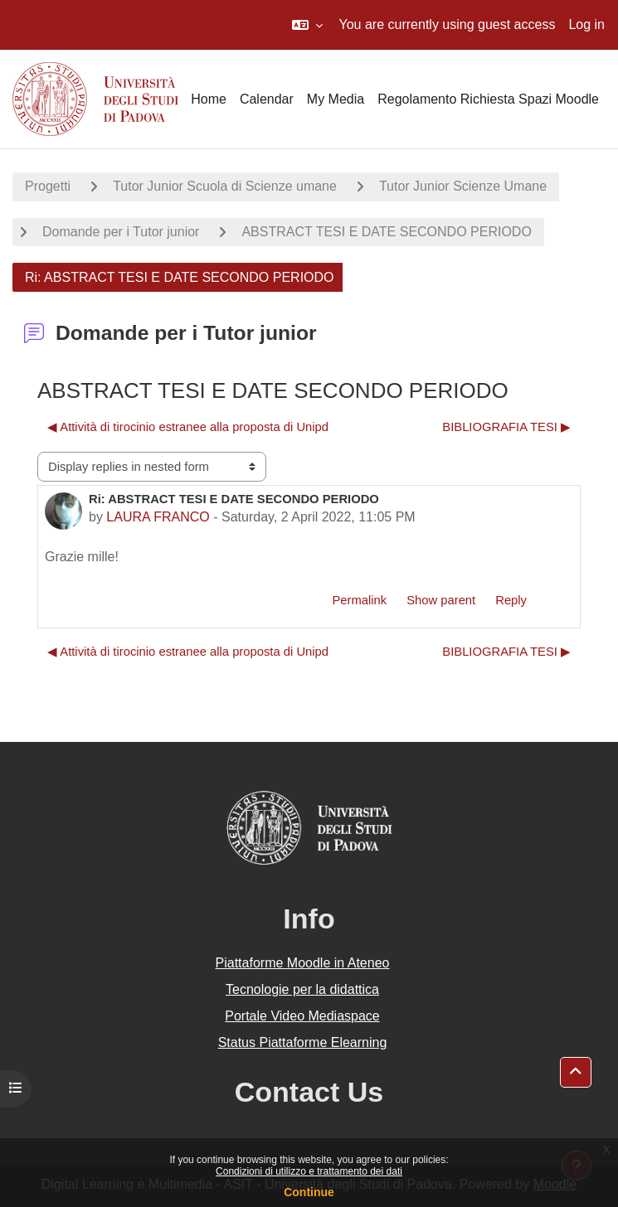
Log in (586, 24)
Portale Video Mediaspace (302, 1016)
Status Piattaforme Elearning (302, 1042)
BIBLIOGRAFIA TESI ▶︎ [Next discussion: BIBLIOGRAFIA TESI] (506, 427)
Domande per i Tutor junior (120, 232)
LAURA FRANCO (157, 517)
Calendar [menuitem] (267, 99)
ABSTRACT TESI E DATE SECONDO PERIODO (386, 232)
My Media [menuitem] (335, 99)
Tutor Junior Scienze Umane (463, 186)
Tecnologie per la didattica (302, 989)
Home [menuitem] (208, 99)
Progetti (48, 186)
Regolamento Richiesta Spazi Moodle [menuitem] (488, 99)
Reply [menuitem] (511, 600)
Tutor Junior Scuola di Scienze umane (225, 186)
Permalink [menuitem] (359, 600)
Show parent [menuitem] (440, 600)
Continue (309, 1192)
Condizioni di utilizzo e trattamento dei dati (309, 1171)
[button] (307, 25)
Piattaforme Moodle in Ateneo (303, 963)
